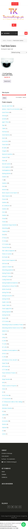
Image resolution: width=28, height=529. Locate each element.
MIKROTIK (4, 331)
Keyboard (4, 427)
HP (3, 392)
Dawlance (4, 176)
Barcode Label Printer (7, 106)
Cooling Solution (6, 279)
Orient (3, 186)
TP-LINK (4, 344)
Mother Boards (5, 289)
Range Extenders (6, 379)
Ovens (3, 212)
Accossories (5, 421)
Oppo (3, 125)
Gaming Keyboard (6, 311)
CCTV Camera (5, 321)
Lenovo (4, 434)
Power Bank (5, 144)
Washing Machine (6, 173)
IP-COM (4, 241)
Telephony (4, 231)
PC (2, 418)
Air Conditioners (6, 205)
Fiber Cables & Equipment (8, 250)
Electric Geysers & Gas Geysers (9, 192)
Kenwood (4, 189)
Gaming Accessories (7, 295)
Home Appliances (6, 167)
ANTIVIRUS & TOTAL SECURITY (9, 360)
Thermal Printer (6, 247)
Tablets (4, 128)
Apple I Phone (5, 122)
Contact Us (4, 477)
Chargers (4, 151)
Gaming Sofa (5, 299)
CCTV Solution (5, 244)
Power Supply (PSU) (7, 308)
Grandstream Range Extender (9, 225)
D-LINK (4, 340)
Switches (4, 405)
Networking (5, 228)
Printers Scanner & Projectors (9, 385)
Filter (4, 98)
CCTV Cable (5, 369)
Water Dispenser (6, 196)
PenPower (4, 131)
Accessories (5, 141)
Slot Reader (5, 257)
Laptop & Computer (7, 266)
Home (3, 471)
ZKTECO (4, 353)
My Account (14, 3)
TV (2, 180)
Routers (4, 318)
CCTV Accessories (6, 398)
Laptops (4, 414)
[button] (25, 33)
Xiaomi (3, 138)
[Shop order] (19, 52)
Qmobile (4, 118)
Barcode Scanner (6, 164)
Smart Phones (5, 112)
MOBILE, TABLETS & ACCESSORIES (10, 109)
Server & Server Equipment (8, 260)
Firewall (4, 218)
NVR (3, 382)
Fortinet (4, 221)
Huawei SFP (5, 157)
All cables (4, 147)
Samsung (4, 115)
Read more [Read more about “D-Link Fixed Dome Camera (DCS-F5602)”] (7, 81)
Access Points (5, 395)
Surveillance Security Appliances (9, 350)
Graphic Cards (5, 302)
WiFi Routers (5, 366)
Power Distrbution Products (9, 373)
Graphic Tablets (6, 305)
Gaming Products (6, 273)
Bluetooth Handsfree (7, 154)
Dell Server (4, 263)
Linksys (4, 337)
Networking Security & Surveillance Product (12, 324)
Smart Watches (5, 135)
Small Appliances (6, 170)
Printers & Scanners (7, 254)
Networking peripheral (7, 270)
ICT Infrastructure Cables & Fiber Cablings (12, 401)
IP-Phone (4, 237)
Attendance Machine (7, 408)
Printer (3, 160)
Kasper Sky (4, 363)
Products (4, 474)
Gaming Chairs (5, 292)
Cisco (3, 334)
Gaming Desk (5, 315)
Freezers (4, 199)
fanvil (3, 234)
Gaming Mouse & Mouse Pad (9, 286)
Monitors (4, 424)
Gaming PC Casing (6, 276)
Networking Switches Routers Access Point (12, 328)
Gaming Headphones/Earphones (10, 282)
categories (5, 33)
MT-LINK (4, 347)
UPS (3, 376)
